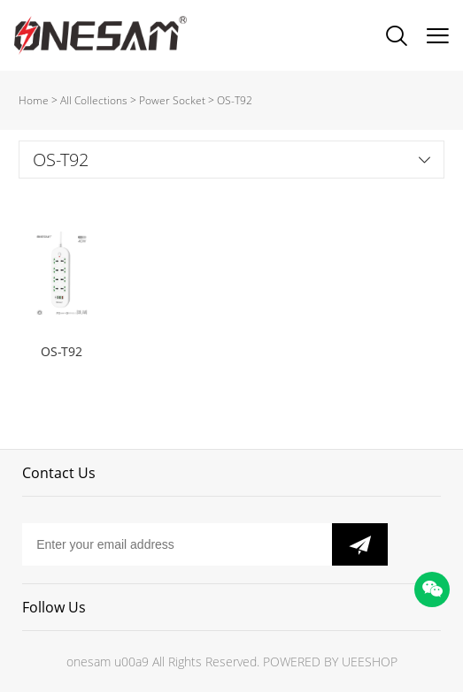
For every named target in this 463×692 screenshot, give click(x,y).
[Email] (177, 544)
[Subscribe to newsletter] (360, 544)
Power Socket (172, 100)
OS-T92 (234, 100)
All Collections (93, 100)
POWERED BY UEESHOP (330, 661)
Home (34, 100)
